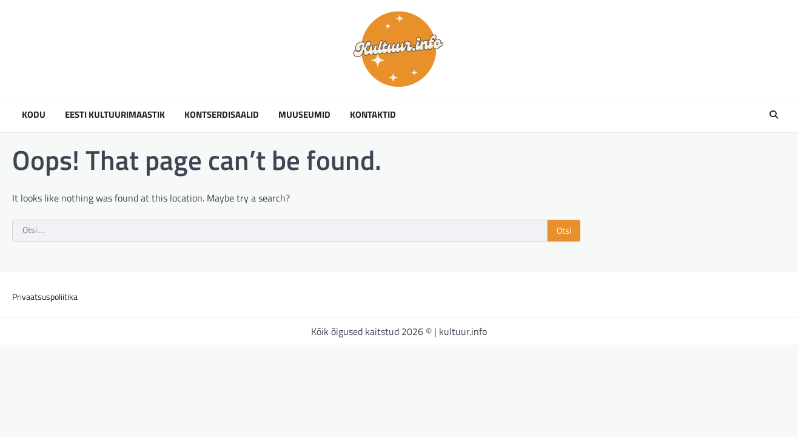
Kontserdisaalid (221, 114)
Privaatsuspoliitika (45, 296)
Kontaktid (373, 114)
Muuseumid (304, 114)
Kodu (33, 114)
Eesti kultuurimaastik (115, 114)
